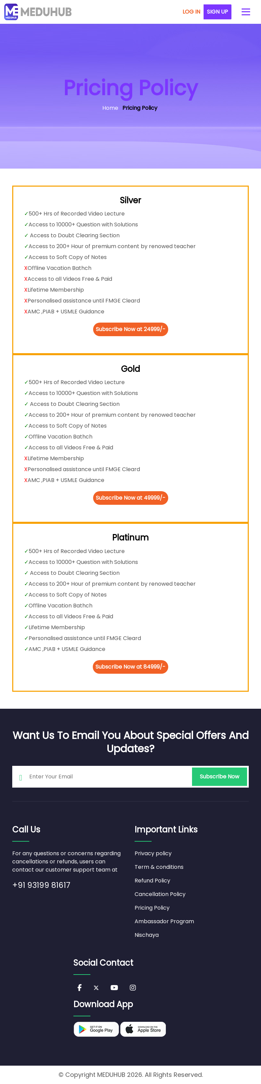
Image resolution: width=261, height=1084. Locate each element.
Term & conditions (159, 867)
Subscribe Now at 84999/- (130, 667)
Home (110, 108)
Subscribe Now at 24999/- (131, 329)
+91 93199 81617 (41, 885)
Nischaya (147, 935)
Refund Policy (152, 880)
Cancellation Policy (160, 894)
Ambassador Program (164, 921)
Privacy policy (153, 853)
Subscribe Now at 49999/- (131, 498)
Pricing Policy (152, 908)
